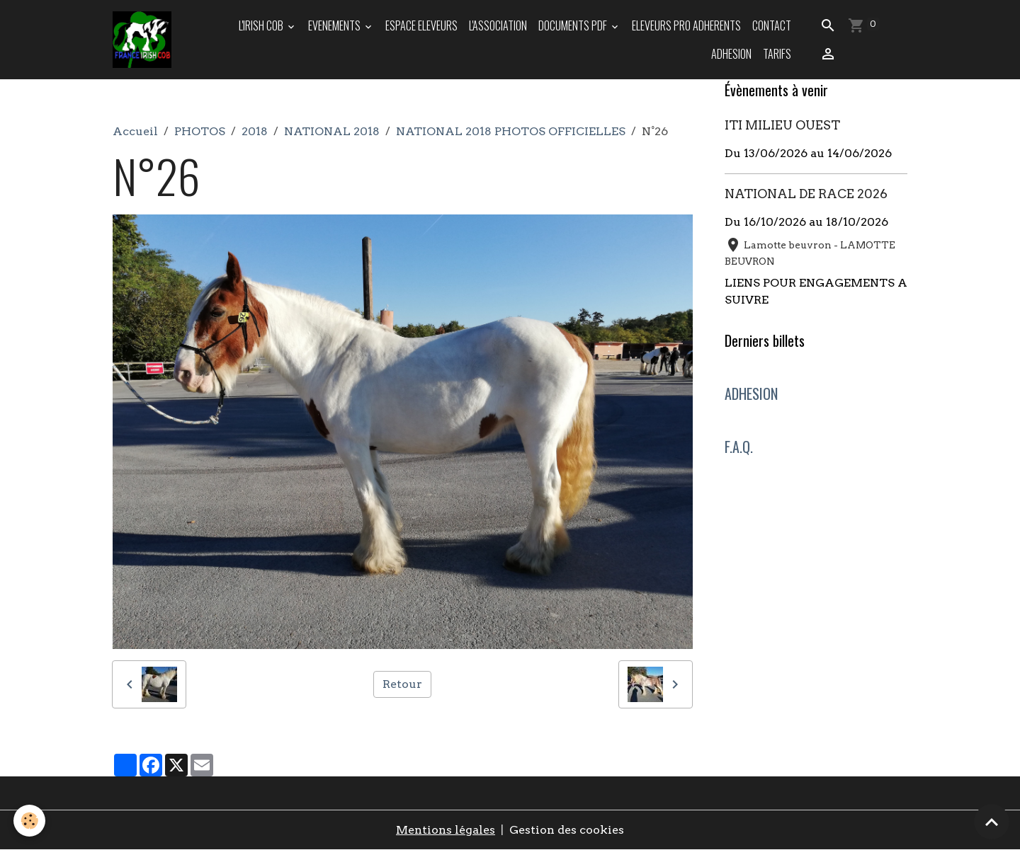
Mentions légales (445, 830)
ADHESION (731, 53)
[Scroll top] (991, 821)
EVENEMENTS (335, 25)
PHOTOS (199, 131)
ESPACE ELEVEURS (421, 25)
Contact (771, 25)
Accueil (135, 131)
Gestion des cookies (566, 830)
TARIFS (777, 53)
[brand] (143, 39)
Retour (402, 684)
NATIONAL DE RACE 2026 (806, 193)
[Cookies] (30, 821)
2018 (255, 131)
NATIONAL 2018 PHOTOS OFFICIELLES (510, 131)
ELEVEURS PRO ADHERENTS (686, 25)
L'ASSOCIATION (498, 25)
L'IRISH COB (262, 25)
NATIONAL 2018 (332, 131)
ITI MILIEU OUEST (782, 124)
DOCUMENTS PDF (573, 25)
